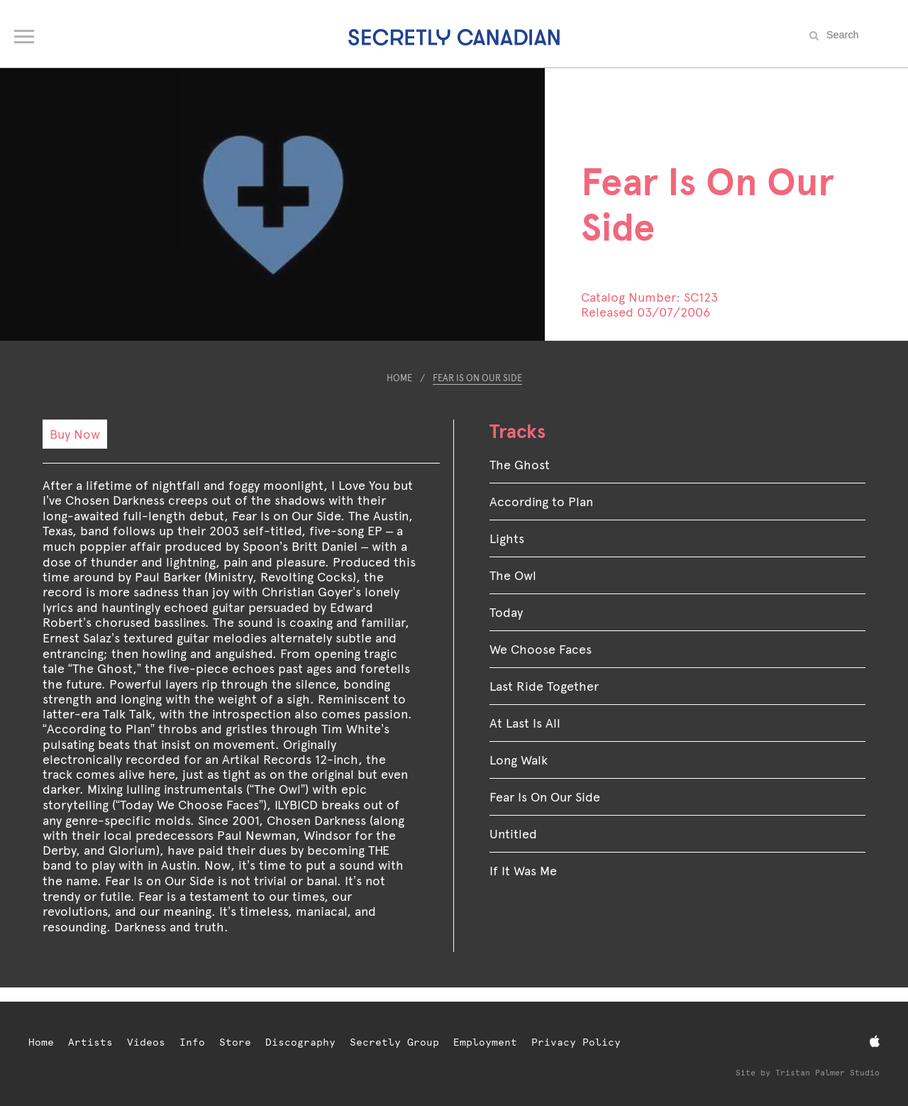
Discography (300, 1042)
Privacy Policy (576, 1042)
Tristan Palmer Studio (827, 1073)
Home (399, 378)
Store (235, 1042)
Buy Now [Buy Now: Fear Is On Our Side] (75, 434)
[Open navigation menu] (25, 33)
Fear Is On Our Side (477, 378)
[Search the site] (858, 35)
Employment (485, 1042)
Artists (90, 1042)
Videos (146, 1042)
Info (192, 1042)
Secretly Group (394, 1042)
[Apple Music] (875, 1041)
